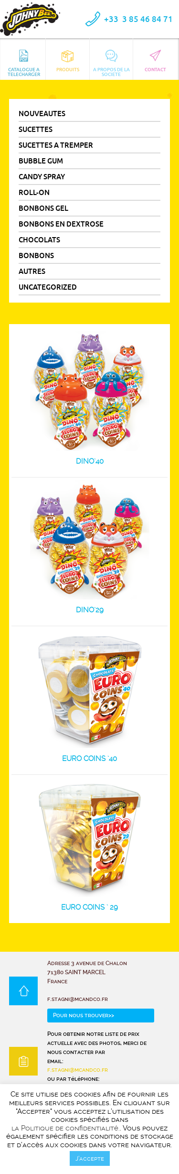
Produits (67, 61)
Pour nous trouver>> (83, 1015)
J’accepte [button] (89, 1158)
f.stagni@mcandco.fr (77, 1069)
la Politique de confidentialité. (65, 1128)
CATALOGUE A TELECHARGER (24, 63)
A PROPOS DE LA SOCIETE (111, 63)
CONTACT (155, 61)
